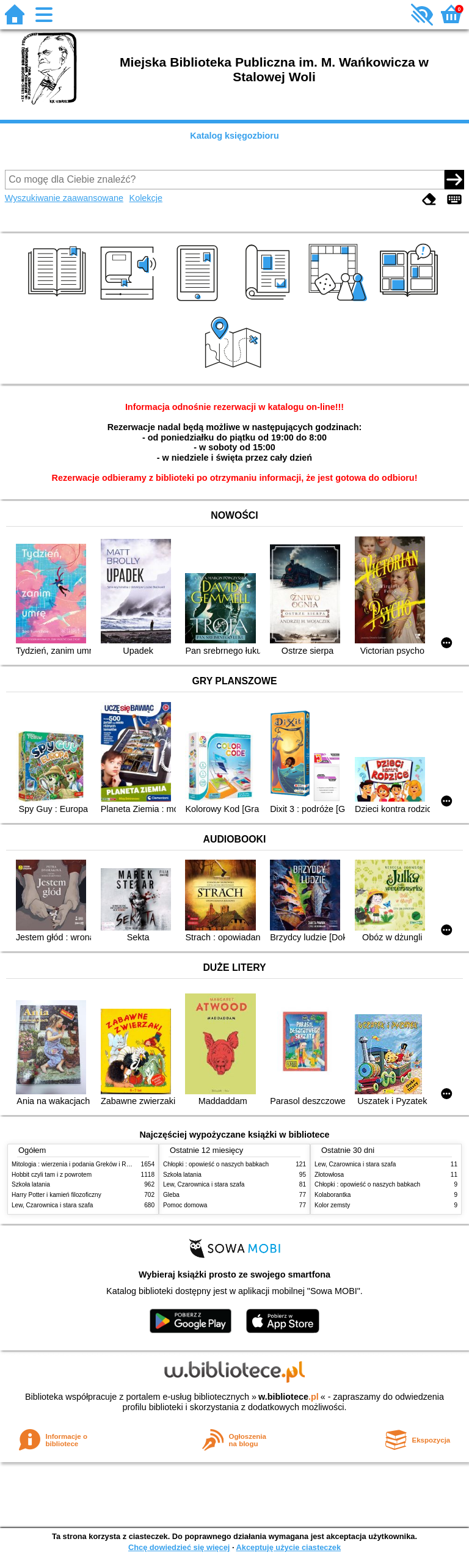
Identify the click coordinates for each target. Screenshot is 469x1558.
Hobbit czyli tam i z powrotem (52, 1174)
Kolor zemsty (332, 1205)
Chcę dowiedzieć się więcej (179, 1547)
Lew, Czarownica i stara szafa (52, 1205)
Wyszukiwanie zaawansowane (64, 198)
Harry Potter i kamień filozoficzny (56, 1194)
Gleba (171, 1194)
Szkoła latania (31, 1184)
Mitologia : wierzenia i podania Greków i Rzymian (79, 1164)
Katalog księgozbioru (234, 136)
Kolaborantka (332, 1194)
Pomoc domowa (185, 1205)
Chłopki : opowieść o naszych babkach (216, 1164)
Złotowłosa (329, 1174)
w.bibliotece (288, 1397)
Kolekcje (145, 198)
